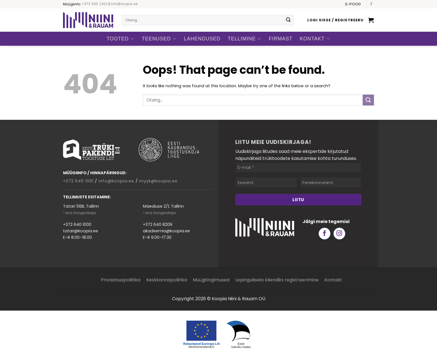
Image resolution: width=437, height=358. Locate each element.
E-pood (353, 4)
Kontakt (315, 39)
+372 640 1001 (95, 4)
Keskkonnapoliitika (166, 280)
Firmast (280, 39)
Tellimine (245, 39)
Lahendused (202, 39)
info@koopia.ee (124, 4)
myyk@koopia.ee (158, 181)
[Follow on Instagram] (339, 234)
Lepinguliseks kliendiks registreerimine (277, 280)
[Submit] (288, 20)
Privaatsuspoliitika (120, 280)
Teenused (159, 39)
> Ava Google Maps (79, 212)
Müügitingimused (211, 280)
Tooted (120, 39)
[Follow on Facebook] (371, 4)
